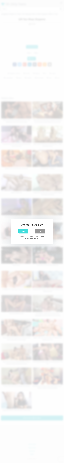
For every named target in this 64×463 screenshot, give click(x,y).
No (40, 231)
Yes (23, 231)
